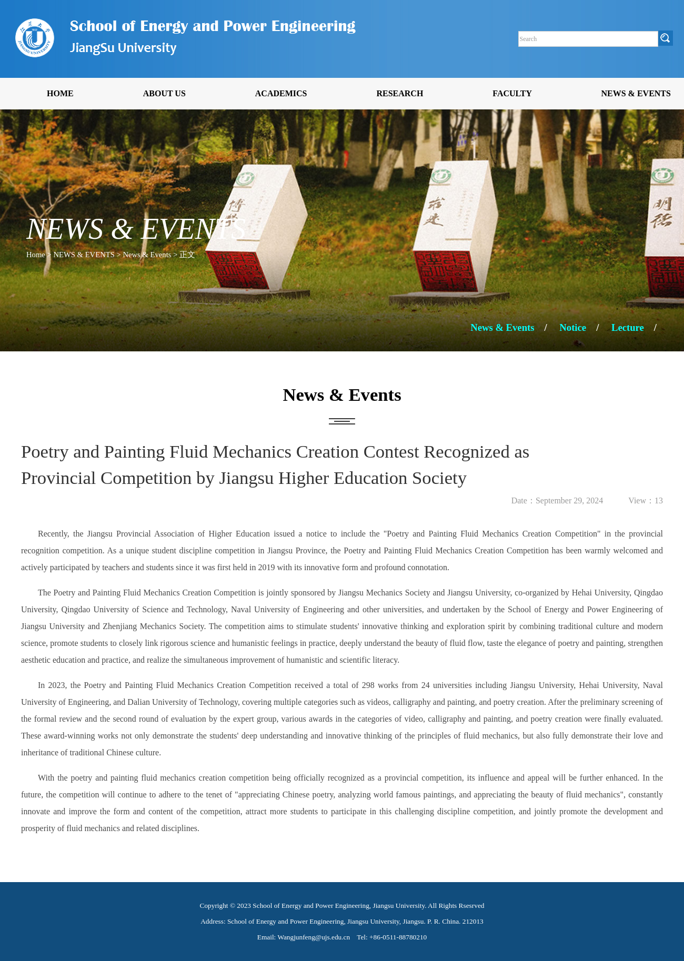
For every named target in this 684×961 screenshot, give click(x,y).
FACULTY (511, 93)
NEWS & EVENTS (635, 93)
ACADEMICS (281, 93)
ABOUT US (164, 93)
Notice (572, 327)
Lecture (627, 327)
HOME (60, 93)
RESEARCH (399, 93)
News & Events (502, 327)
